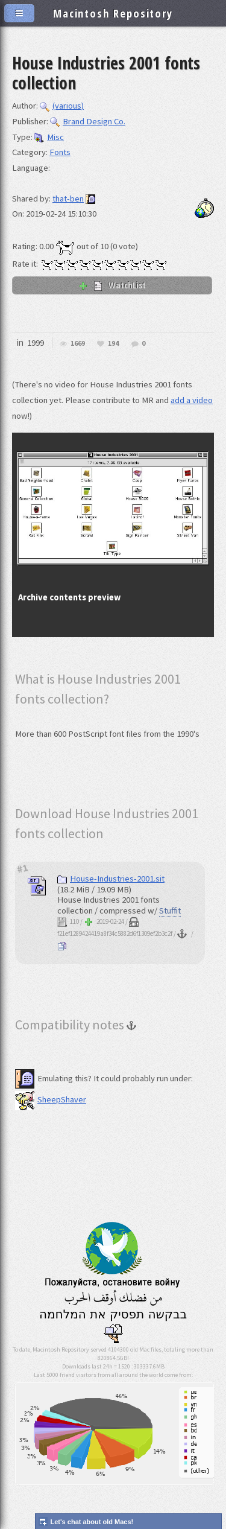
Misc (49, 137)
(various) (62, 105)
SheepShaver (50, 1099)
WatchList (112, 285)
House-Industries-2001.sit (111, 878)
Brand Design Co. (87, 121)
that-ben (68, 198)
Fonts (60, 152)
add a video (192, 400)
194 (113, 344)
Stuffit (170, 910)
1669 (78, 344)
